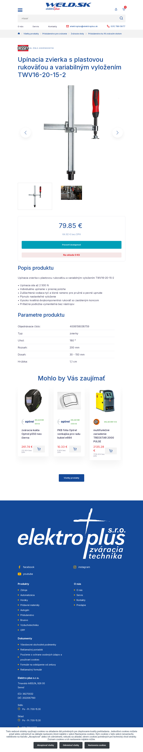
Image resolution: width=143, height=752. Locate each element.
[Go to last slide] (25, 133)
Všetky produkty (31, 33)
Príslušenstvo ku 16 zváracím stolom (105, 33)
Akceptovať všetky (45, 745)
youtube (25, 573)
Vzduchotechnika (29, 625)
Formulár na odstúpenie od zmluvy (38, 664)
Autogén (24, 610)
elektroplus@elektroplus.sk (82, 26)
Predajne (81, 605)
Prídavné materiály (29, 605)
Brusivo (24, 620)
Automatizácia (27, 595)
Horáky (24, 600)
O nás (21, 26)
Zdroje (23, 590)
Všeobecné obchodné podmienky (38, 644)
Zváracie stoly (77, 33)
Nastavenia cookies (97, 745)
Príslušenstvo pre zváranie (54, 33)
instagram (81, 567)
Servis (36, 26)
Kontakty (52, 26)
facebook (26, 567)
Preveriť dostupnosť (71, 245)
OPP (22, 630)
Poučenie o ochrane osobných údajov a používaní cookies (41, 657)
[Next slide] (117, 133)
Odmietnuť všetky (71, 745)
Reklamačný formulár (31, 669)
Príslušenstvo (27, 615)
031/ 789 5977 (116, 26)
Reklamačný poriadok (31, 649)
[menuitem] (35, 196)
